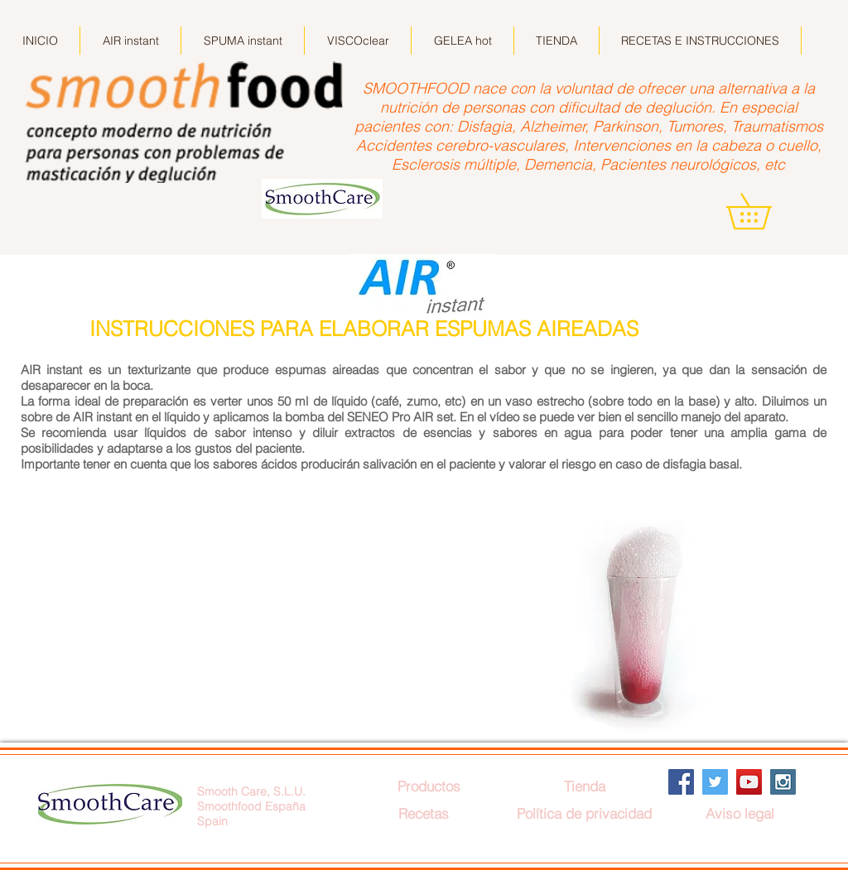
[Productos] (429, 786)
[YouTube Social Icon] (749, 782)
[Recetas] (423, 813)
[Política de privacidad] (584, 813)
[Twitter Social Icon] (715, 782)
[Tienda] (584, 786)
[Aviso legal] (739, 813)
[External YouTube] (284, 627)
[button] (766, 211)
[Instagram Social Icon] (783, 782)
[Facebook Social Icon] (681, 782)
